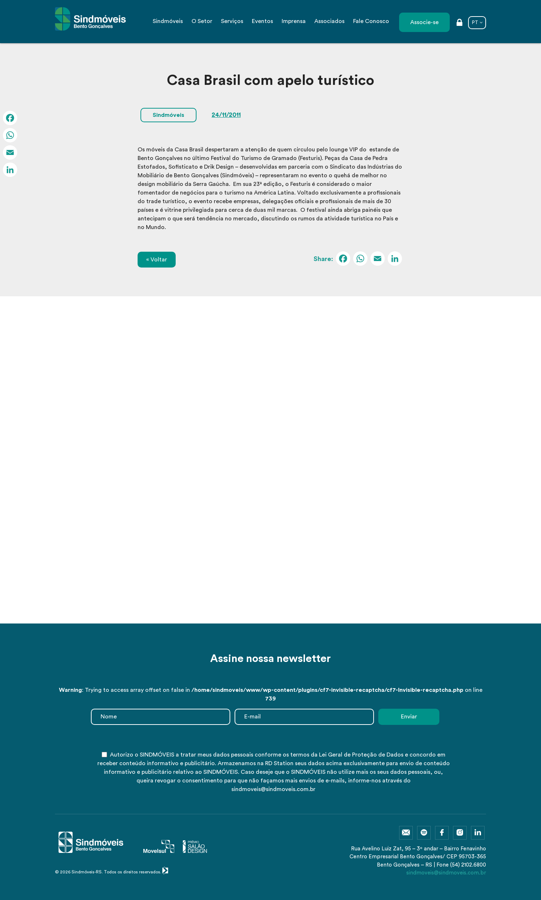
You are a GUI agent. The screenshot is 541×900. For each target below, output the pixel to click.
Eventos (262, 21)
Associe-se (424, 22)
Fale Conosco (371, 21)
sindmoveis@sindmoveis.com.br (446, 873)
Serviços (232, 21)
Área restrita (459, 23)
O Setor (201, 21)
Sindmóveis (168, 21)
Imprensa (294, 21)
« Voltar (156, 259)
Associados (329, 21)
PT (475, 22)
